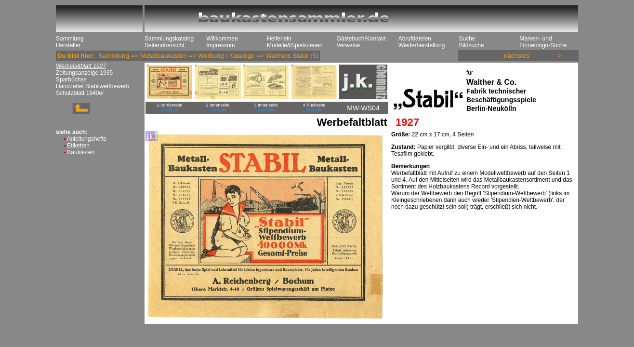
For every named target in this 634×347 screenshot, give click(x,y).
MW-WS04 (363, 108)
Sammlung (69, 38)
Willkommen (222, 38)
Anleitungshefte (87, 138)
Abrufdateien (414, 38)
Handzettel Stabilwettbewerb (92, 86)
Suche (467, 38)
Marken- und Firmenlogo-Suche (543, 42)
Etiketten (78, 145)
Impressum (220, 45)
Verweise (348, 45)
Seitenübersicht (165, 45)
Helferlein (279, 38)
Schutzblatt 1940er (80, 93)
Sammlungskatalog (169, 38)
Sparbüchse (71, 79)
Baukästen (80, 152)
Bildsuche (471, 45)
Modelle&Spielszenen (294, 45)
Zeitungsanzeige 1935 (84, 72)
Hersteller (68, 45)
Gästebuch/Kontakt (360, 38)
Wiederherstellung (421, 45)
